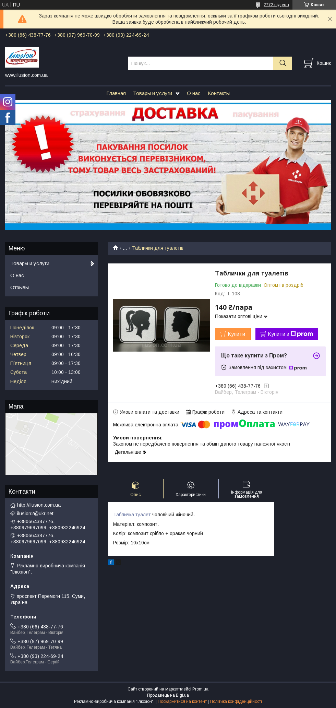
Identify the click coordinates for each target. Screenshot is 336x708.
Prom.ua (200, 689)
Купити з (290, 334)
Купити (236, 334)
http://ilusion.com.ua (39, 505)
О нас (194, 93)
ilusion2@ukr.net (35, 513)
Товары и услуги (152, 93)
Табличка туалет (132, 514)
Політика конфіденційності (236, 701)
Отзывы (19, 287)
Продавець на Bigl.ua (168, 695)
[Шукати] (282, 63)
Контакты (219, 93)
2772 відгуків (276, 4)
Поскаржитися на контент (182, 701)
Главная (116, 93)
